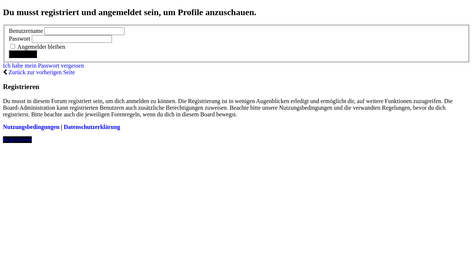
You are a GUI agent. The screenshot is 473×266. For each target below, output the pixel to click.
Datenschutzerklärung (92, 127)
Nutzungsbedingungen (31, 127)
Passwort (19, 38)
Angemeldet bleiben (37, 47)
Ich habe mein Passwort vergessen (43, 65)
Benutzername (26, 31)
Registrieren (17, 139)
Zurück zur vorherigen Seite (41, 72)
